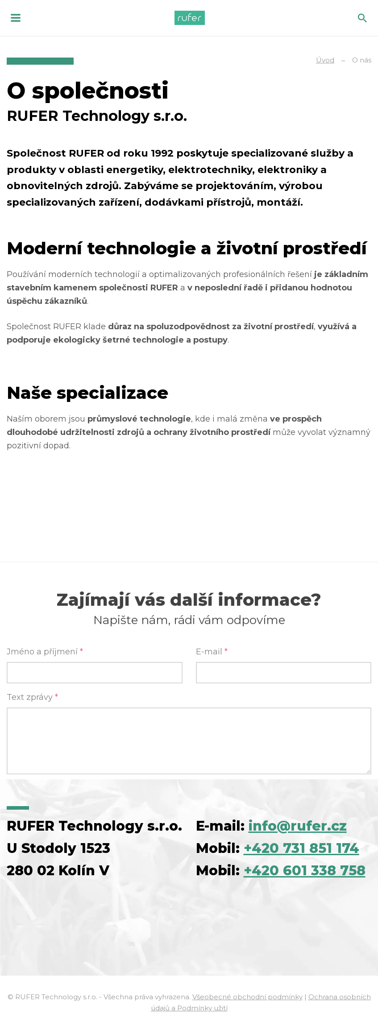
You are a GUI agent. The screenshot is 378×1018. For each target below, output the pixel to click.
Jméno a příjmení (45, 773)
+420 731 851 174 (301, 848)
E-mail (212, 773)
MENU (16, 18)
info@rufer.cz (298, 826)
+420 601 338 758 (305, 870)
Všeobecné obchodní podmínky (247, 997)
